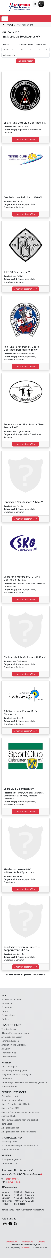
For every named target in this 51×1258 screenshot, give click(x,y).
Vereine (11, 24)
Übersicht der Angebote (12, 1100)
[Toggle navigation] (4, 18)
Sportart (5, 44)
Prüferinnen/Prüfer (10, 1149)
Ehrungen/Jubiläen (10, 1041)
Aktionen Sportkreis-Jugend (14, 1070)
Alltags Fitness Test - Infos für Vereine (18, 1131)
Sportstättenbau (9, 1056)
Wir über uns (7, 1003)
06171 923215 (12, 1179)
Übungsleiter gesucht (11, 1159)
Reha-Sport (6, 1123)
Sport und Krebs (8, 1116)
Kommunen (6, 1007)
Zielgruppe (41, 44)
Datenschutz (27, 1241)
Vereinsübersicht (9, 1163)
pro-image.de (26, 1248)
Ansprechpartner (9, 1141)
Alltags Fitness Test (10, 1127)
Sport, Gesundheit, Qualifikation (16, 1104)
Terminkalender (8, 1029)
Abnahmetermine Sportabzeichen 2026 (19, 1145)
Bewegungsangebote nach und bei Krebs (20, 1120)
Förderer (5, 1019)
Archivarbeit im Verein (11, 1037)
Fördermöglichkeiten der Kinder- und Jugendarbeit (24, 1082)
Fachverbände (8, 1015)
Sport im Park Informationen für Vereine (20, 1112)
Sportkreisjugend (9, 1066)
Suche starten (25, 60)
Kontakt (41, 1241)
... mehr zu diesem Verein (25, 139)
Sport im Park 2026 (10, 1108)
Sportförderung (8, 1052)
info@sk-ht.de (14, 1182)
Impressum (11, 1241)
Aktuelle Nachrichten (11, 999)
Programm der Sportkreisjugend (16, 1074)
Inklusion (5, 1048)
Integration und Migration (13, 1044)
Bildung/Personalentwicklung (15, 1033)
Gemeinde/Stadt (25, 44)
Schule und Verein (9, 1086)
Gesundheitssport (9, 1096)
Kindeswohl (6, 1078)
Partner (4, 1011)
